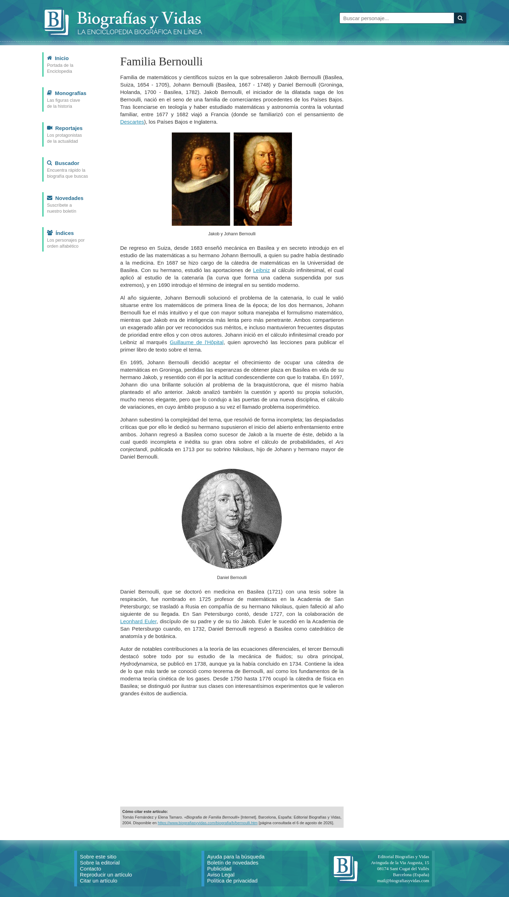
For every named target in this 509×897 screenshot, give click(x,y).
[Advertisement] (231, 751)
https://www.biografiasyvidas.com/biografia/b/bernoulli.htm (207, 823)
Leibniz (261, 270)
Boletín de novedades (232, 863)
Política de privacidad (232, 881)
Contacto (90, 869)
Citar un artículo (98, 881)
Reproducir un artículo (106, 875)
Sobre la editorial (100, 863)
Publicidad (219, 869)
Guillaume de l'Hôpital (196, 342)
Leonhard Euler (138, 621)
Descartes (132, 122)
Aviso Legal (220, 875)
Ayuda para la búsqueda (235, 857)
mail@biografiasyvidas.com (403, 880)
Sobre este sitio (98, 857)
